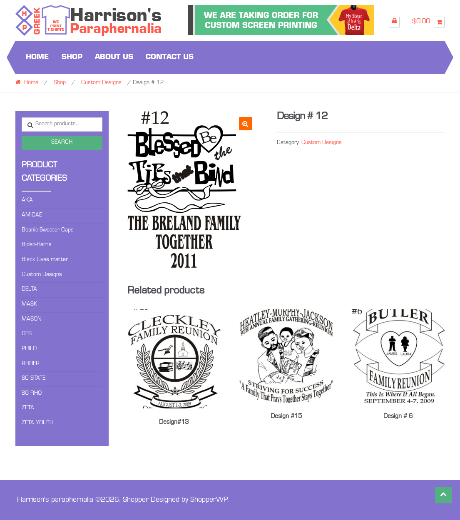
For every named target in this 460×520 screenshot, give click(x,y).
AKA (27, 201)
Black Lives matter (45, 260)
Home (37, 57)
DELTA (29, 290)
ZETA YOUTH (37, 423)
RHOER (31, 364)
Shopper (136, 499)
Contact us (170, 57)
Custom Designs (101, 83)
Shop (72, 57)
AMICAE (32, 216)
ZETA (28, 408)
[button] (245, 123)
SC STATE (33, 379)
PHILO (29, 349)
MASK (29, 305)
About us (114, 57)
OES (27, 334)
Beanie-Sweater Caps (48, 231)
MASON (32, 320)
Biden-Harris (37, 245)
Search (61, 143)
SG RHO (32, 394)
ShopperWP (208, 499)
